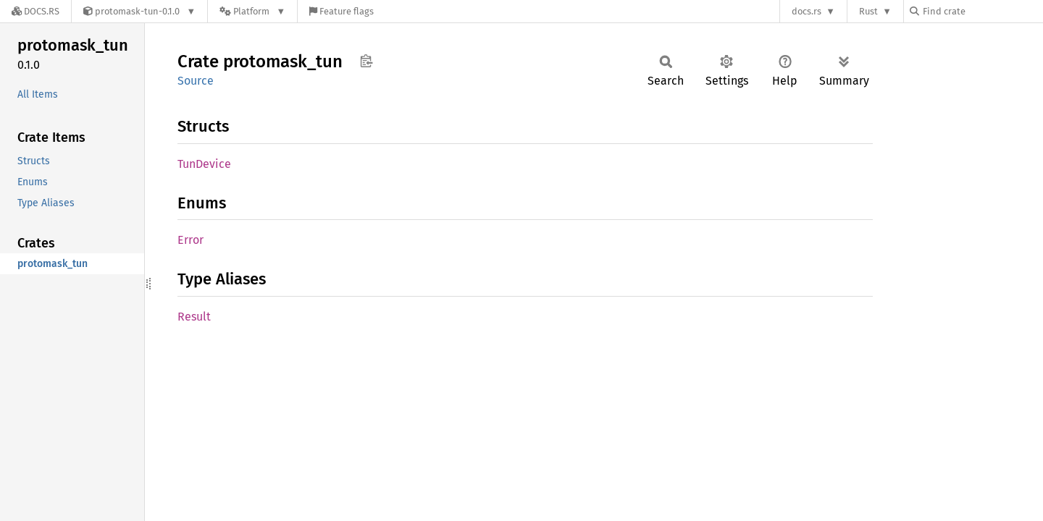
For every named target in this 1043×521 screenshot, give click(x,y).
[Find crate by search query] (982, 11)
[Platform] (252, 11)
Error (190, 240)
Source (195, 81)
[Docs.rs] (35, 11)
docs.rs (806, 11)
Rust (868, 11)
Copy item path (366, 60)
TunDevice (204, 164)
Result (194, 316)
